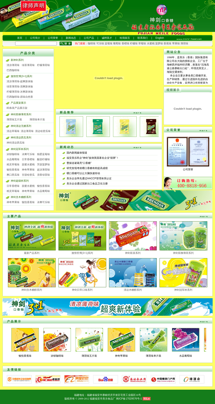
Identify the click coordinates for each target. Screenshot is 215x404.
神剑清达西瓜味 (16, 142)
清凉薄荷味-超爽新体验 (20, 81)
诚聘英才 (107, 37)
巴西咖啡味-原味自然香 (20, 96)
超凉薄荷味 (43, 169)
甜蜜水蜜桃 (28, 164)
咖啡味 (92, 43)
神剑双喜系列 (132, 252)
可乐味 (100, 43)
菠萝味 (159, 43)
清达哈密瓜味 (43, 131)
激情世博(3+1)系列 (21, 76)
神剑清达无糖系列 (21, 125)
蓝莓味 (108, 43)
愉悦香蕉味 (13, 169)
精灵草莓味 (13, 164)
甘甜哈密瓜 (28, 174)
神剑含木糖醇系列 (21, 197)
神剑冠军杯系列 (20, 149)
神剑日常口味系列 (82, 289)
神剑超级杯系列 (20, 180)
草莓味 (142, 43)
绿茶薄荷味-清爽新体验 (20, 86)
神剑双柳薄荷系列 (21, 114)
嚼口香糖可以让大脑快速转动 (83, 173)
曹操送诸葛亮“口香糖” (79, 163)
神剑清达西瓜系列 (21, 137)
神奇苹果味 (28, 169)
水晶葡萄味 (13, 159)
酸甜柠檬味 (43, 159)
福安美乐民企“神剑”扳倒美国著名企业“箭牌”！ (93, 157)
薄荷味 (184, 43)
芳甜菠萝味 (43, 164)
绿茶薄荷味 (28, 65)
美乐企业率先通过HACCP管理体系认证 (89, 178)
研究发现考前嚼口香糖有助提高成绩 (87, 168)
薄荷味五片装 (14, 119)
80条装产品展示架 (17, 107)
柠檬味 (134, 43)
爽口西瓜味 (13, 174)
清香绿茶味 (43, 174)
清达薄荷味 (27, 131)
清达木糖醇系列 (133, 289)
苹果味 (176, 43)
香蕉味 (167, 43)
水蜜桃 (151, 43)
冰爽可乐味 (28, 154)
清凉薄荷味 (13, 65)
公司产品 (89, 37)
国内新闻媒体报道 (77, 152)
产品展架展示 (18, 102)
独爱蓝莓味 (43, 154)
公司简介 (35, 37)
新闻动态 (71, 37)
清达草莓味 (13, 131)
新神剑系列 (17, 59)
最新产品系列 (31, 252)
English (159, 37)
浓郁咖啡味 (13, 154)
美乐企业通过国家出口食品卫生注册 (87, 183)
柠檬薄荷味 (43, 65)
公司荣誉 (53, 37)
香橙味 (125, 43)
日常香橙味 (28, 159)
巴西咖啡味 (13, 70)
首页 (19, 37)
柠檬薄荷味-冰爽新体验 (20, 91)
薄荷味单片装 (37, 119)
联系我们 (142, 37)
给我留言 (125, 37)
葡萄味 (117, 43)
